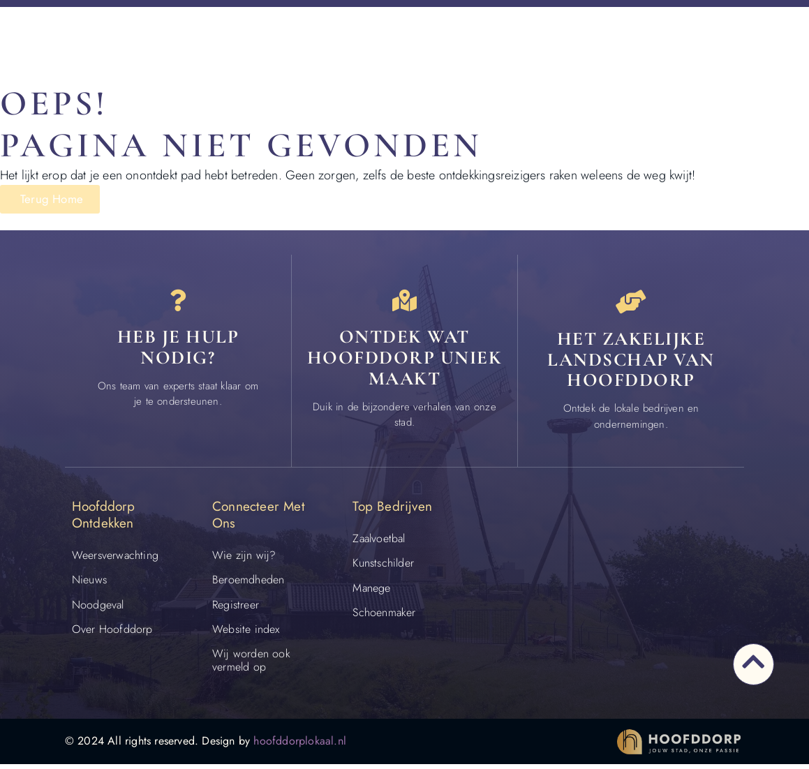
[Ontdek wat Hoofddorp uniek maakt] (404, 304)
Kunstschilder (383, 568)
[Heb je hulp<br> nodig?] (178, 304)
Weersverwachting (115, 560)
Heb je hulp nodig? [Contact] (178, 354)
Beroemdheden (248, 584)
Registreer (235, 610)
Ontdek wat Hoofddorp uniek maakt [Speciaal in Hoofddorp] (405, 364)
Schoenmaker (383, 617)
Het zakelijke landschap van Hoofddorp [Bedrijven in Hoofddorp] (631, 364)
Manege (371, 593)
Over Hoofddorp (112, 634)
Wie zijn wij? (244, 560)
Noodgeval (98, 610)
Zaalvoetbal (378, 543)
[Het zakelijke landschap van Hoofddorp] (631, 304)
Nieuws (89, 584)
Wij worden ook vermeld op (251, 665)
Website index (246, 634)
